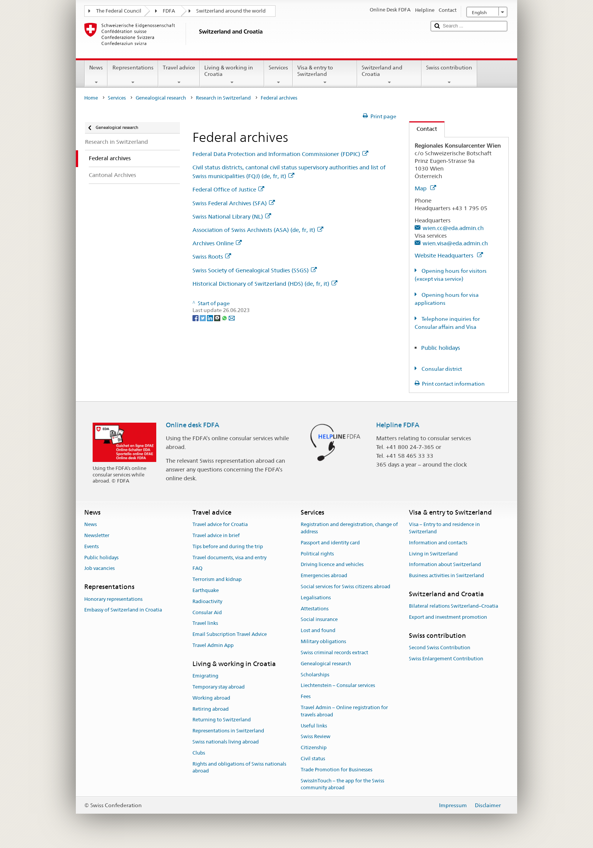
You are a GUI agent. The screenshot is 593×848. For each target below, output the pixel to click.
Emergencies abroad (324, 575)
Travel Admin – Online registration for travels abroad (344, 711)
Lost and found (318, 631)
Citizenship (314, 747)
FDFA (169, 11)
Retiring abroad (210, 709)
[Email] (232, 317)
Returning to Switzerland (221, 720)
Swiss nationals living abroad (225, 742)
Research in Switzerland (223, 98)
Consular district (441, 369)
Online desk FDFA (192, 425)
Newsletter (96, 535)
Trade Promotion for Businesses (336, 769)
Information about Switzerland (445, 565)
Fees (306, 696)
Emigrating (205, 676)
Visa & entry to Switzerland (325, 74)
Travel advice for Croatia (220, 524)
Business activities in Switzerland (446, 575)
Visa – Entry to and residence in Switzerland (444, 527)
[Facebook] (196, 317)
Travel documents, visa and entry (229, 557)
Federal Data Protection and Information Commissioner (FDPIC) (280, 154)
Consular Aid (207, 612)
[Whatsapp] (225, 317)
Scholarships (315, 674)
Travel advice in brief (216, 535)
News (96, 74)
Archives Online (217, 243)
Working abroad (211, 698)
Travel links (205, 623)
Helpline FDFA (397, 425)
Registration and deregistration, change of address (349, 527)
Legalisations (316, 597)
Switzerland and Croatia (389, 74)
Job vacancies (99, 568)
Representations (132, 74)
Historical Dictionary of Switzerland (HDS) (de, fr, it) (264, 283)
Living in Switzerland (433, 554)
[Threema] (217, 317)
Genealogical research (161, 98)
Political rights (317, 554)
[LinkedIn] (210, 317)
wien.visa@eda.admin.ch (455, 243)
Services (278, 74)
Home (91, 98)
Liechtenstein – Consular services (338, 686)
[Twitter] (203, 317)
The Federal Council (118, 11)
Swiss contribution (449, 74)
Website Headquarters (449, 255)
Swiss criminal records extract (334, 652)
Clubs (198, 753)
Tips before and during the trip (227, 546)
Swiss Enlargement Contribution (446, 658)
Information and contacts (438, 542)
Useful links (314, 726)
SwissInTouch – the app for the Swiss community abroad (342, 784)
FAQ (197, 568)
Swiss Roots (211, 256)
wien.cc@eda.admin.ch (453, 228)
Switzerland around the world (231, 11)
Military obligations (323, 641)
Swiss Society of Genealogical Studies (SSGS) (254, 270)
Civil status (313, 758)
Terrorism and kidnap (217, 579)
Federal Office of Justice (228, 189)
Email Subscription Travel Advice (229, 634)
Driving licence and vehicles (332, 565)
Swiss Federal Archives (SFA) (233, 203)
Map (425, 188)
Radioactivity (207, 601)
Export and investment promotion (448, 617)
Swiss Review (315, 737)
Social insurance (319, 620)
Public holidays (440, 347)
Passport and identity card (330, 542)
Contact (423, 128)
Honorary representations (113, 599)
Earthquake (205, 590)
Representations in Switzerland (228, 731)
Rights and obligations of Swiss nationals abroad (239, 767)
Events (91, 546)
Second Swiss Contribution (439, 647)
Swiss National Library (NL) (231, 216)
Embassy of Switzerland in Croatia (123, 610)
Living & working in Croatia (232, 74)
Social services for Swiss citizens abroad (345, 586)
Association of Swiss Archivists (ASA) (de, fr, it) (257, 229)
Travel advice (179, 74)
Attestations (315, 608)
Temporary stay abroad (218, 687)
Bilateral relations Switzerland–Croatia (453, 606)
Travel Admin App (213, 645)
